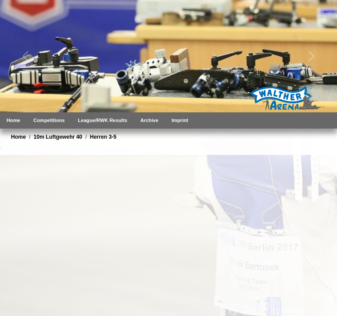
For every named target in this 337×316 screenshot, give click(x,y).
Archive (149, 120)
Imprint (180, 120)
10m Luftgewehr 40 (57, 137)
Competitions (49, 120)
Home (13, 120)
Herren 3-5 (103, 137)
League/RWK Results (102, 120)
